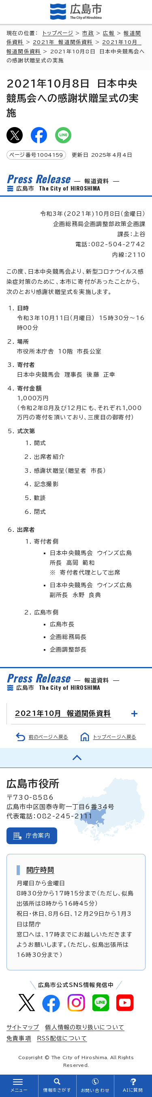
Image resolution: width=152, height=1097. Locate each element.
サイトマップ (22, 1027)
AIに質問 (133, 1090)
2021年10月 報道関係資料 (63, 713)
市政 (88, 33)
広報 (108, 33)
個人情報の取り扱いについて (84, 1027)
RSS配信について (62, 1038)
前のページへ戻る (49, 737)
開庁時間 (40, 870)
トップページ (58, 33)
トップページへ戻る (115, 737)
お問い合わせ (95, 1090)
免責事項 (18, 1038)
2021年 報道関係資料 (63, 42)
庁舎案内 (38, 835)
